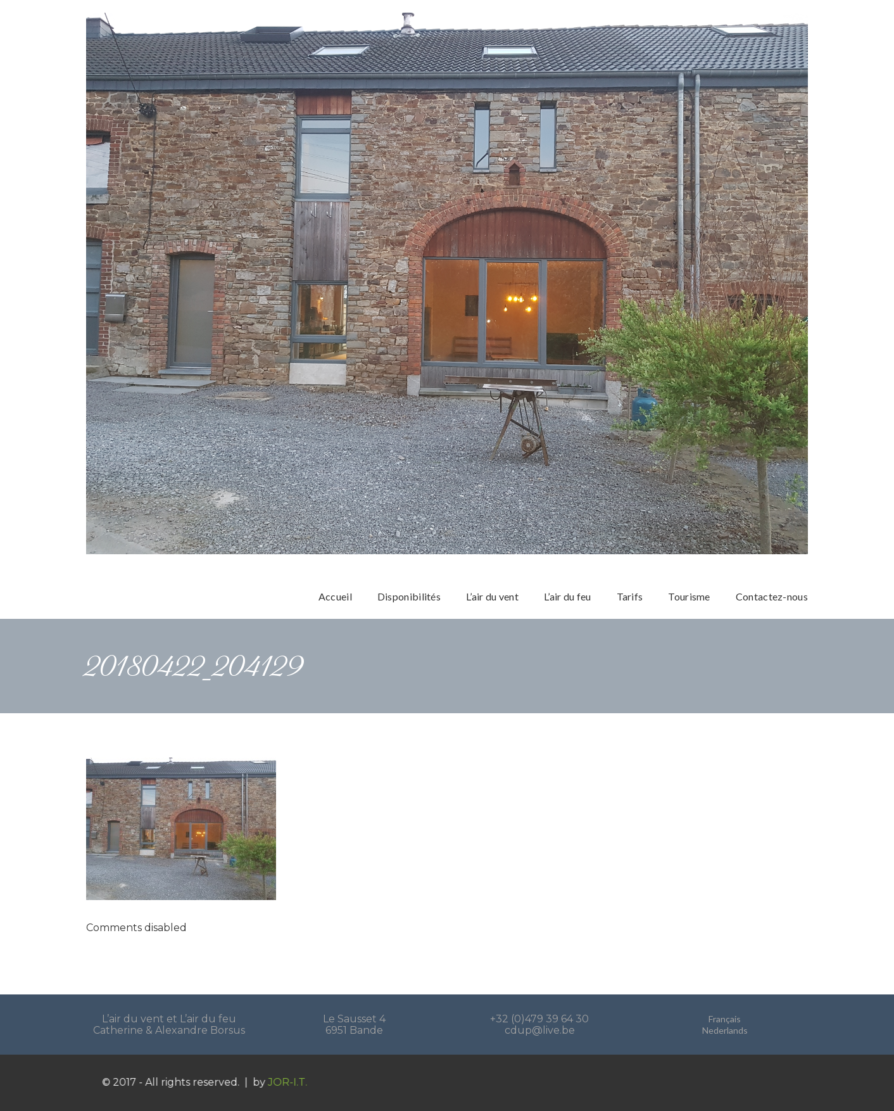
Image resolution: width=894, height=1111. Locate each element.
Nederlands (725, 1030)
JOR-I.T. (298, 1082)
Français (724, 1018)
